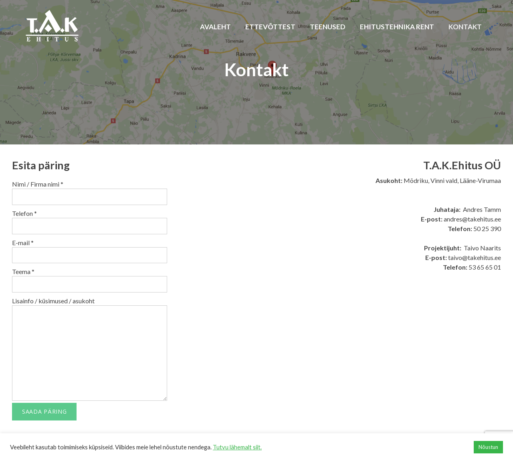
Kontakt (465, 26)
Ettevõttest (270, 26)
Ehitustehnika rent (397, 26)
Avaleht (215, 26)
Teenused (327, 26)
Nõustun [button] (488, 447)
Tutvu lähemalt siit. (237, 447)
